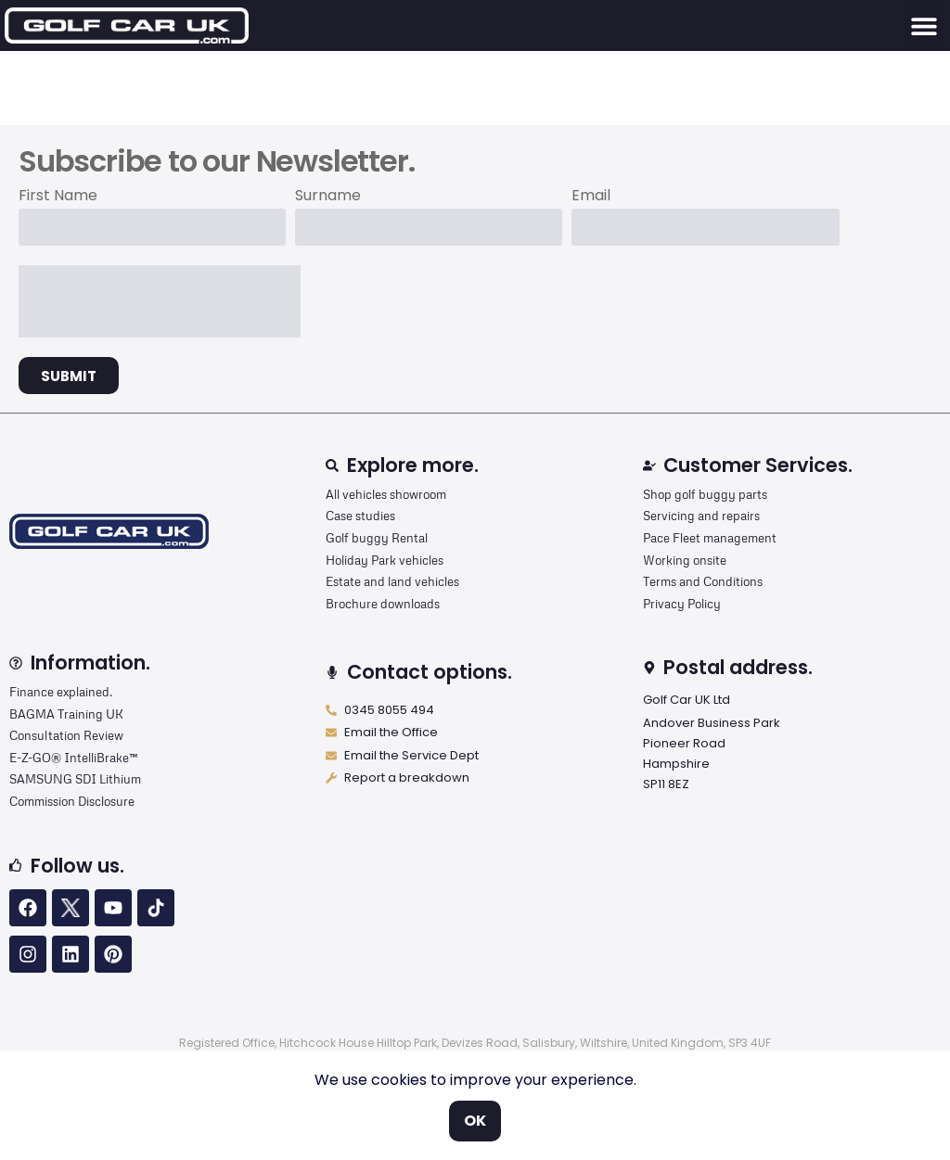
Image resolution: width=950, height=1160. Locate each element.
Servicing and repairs (701, 515)
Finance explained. (60, 691)
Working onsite (684, 560)
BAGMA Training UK (66, 714)
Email (590, 197)
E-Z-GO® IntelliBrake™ (73, 757)
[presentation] (160, 301)
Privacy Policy (682, 603)
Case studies (360, 515)
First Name (58, 197)
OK (475, 1120)
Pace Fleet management (710, 537)
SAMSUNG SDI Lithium (75, 778)
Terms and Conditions (703, 581)
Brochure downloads (383, 603)
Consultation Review (66, 735)
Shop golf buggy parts (705, 494)
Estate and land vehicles (392, 581)
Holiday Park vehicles (384, 560)
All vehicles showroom (386, 494)
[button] (924, 25)
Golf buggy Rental (377, 537)
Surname (328, 197)
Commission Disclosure (72, 801)
